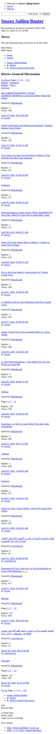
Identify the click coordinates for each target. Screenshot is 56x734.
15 (15, 608)
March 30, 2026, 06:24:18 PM (15, 651)
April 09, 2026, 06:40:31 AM (14, 202)
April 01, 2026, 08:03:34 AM (14, 620)
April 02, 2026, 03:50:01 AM (14, 588)
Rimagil (5, 598)
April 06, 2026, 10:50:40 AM (14, 352)
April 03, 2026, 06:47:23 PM (14, 444)
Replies (4, 85)
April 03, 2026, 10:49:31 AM (14, 498)
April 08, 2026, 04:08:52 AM (14, 232)
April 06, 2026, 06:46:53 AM (14, 382)
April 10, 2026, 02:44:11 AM (14, 145)
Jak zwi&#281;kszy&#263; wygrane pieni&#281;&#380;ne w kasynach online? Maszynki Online (25, 95)
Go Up (4, 690)
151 (27, 80)
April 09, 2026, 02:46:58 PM (14, 175)
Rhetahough (16, 103)
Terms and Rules (20, 728)
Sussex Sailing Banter (22, 21)
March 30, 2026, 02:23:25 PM (15, 683)
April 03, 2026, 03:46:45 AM (14, 528)
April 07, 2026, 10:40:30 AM (14, 292)
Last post (5, 88)
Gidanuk (5, 454)
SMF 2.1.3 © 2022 (15, 730)
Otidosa (4, 392)
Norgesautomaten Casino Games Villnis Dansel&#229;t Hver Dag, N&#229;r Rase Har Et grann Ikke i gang (27, 213)
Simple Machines (33, 730)
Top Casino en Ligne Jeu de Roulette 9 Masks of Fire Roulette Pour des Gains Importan (25, 156)
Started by (14, 82)
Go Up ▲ (34, 728)
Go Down (5, 80)
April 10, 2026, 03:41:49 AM (14, 115)
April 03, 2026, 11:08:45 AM (14, 471)
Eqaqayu (5, 481)
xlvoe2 (7, 118)
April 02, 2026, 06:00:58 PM (14, 558)
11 (15, 401)
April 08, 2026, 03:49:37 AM (14, 262)
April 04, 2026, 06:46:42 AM (14, 414)
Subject (4, 82)
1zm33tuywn (17, 546)
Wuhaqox (5, 185)
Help (9, 728)
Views (13, 85)
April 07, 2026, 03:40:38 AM (14, 322)
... (25, 80)
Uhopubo (5, 661)
